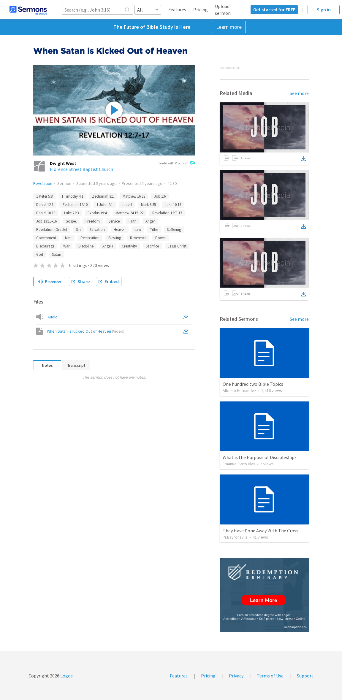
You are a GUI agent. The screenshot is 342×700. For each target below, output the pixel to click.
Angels (107, 246)
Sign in (324, 9)
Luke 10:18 (173, 204)
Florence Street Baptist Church (81, 169)
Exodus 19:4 (97, 212)
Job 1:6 (160, 196)
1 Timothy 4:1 (72, 196)
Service (114, 221)
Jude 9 (127, 204)
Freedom (93, 221)
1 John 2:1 (104, 204)
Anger (150, 221)
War (66, 246)
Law (137, 229)
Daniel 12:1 (44, 204)
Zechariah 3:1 (103, 196)
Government (46, 237)
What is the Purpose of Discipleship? (260, 457)
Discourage (45, 246)
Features (177, 9)
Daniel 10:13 (45, 212)
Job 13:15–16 (46, 221)
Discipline (86, 246)
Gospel (71, 221)
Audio (53, 317)
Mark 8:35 (148, 204)
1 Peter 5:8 (44, 196)
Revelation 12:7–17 (167, 212)
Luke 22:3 (71, 212)
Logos (66, 676)
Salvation (97, 229)
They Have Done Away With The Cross (260, 531)
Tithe (154, 229)
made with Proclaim (176, 163)
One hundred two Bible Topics (253, 384)
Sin (78, 229)
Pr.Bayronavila (235, 537)
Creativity (129, 246)
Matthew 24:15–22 (129, 212)
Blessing (114, 237)
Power (160, 237)
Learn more (229, 26)
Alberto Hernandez (239, 390)
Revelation (42, 183)
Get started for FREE (274, 9)
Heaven (120, 229)
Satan (56, 254)
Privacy (236, 676)
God (39, 254)
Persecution (89, 237)
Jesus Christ (177, 246)
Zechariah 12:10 (75, 204)
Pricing (200, 9)
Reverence (138, 237)
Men (68, 237)
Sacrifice (152, 246)
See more (299, 93)
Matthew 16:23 (134, 196)
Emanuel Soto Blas (239, 463)
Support (305, 676)
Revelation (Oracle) (51, 229)
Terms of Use (270, 676)
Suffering (174, 229)
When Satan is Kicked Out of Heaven (85, 331)
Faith (133, 221)
